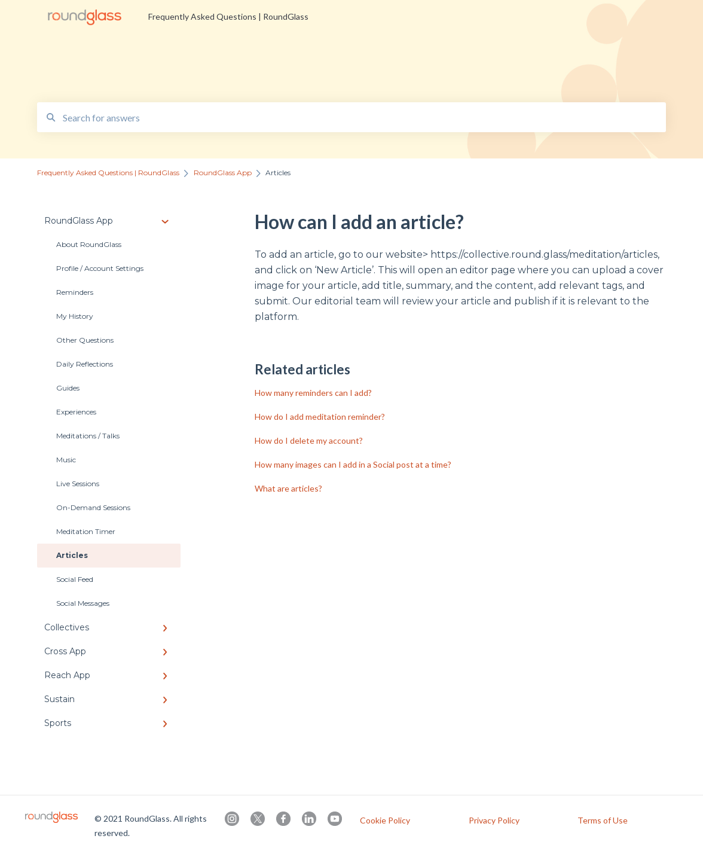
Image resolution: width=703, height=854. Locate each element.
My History (74, 316)
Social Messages (82, 603)
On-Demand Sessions (93, 507)
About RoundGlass (88, 244)
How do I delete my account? (309, 440)
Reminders (74, 292)
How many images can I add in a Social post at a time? (353, 464)
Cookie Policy (385, 820)
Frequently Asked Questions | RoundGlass (228, 16)
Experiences (76, 411)
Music (66, 459)
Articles (72, 555)
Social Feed (74, 579)
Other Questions (85, 340)
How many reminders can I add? (313, 393)
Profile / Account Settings (99, 268)
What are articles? (288, 488)
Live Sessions (77, 483)
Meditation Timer (85, 531)
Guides (68, 387)
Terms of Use (602, 820)
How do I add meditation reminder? (320, 416)
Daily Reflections (84, 363)
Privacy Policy (494, 820)
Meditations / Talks (88, 435)
